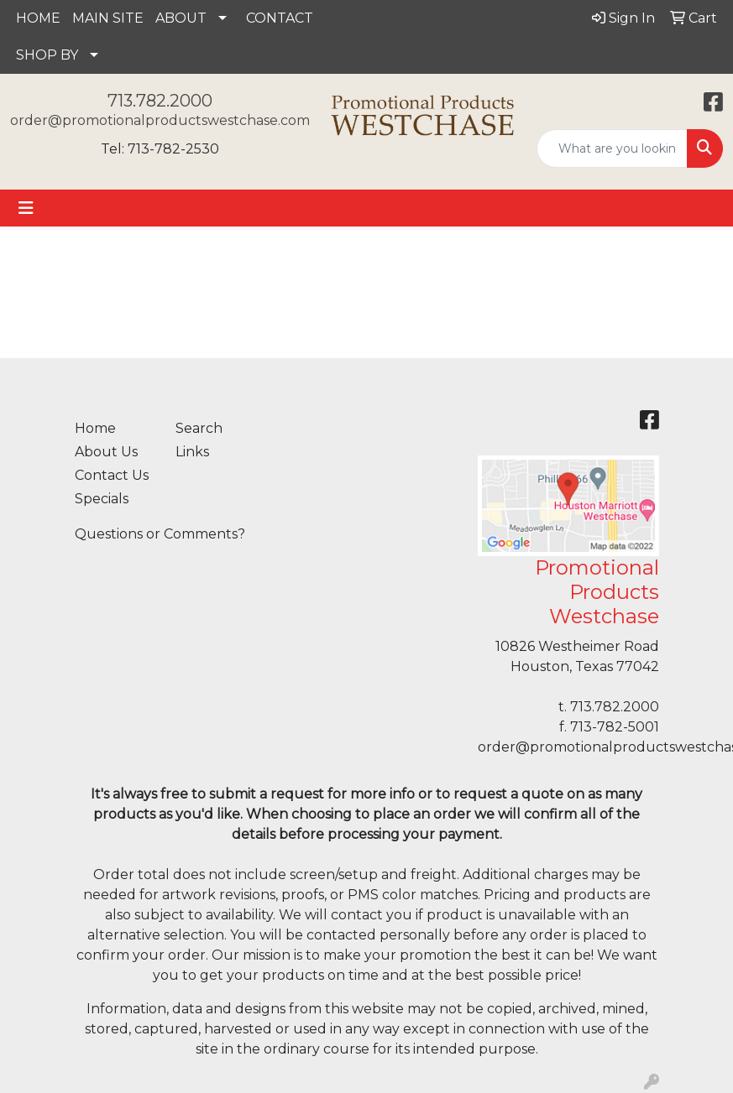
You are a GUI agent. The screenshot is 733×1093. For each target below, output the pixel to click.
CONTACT (279, 18)
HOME (38, 18)
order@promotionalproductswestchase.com (160, 120)
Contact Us (112, 475)
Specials (101, 499)
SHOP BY (47, 55)
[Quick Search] (612, 148)
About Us (106, 452)
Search (199, 428)
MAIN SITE (108, 18)
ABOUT (181, 18)
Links (192, 452)
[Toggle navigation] (26, 208)
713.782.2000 (159, 101)
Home (95, 428)
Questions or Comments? (160, 534)
